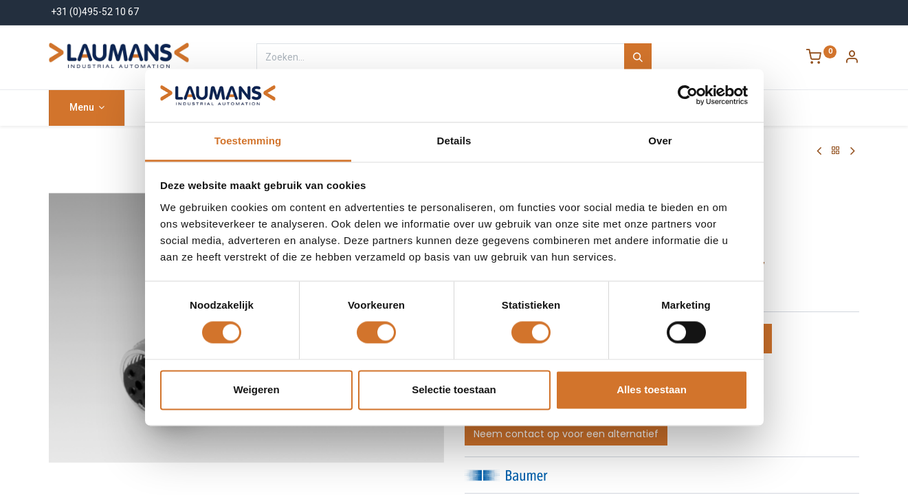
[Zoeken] (638, 57)
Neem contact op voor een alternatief (566, 434)
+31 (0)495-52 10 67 (95, 11)
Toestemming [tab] (248, 140)
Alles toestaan (652, 389)
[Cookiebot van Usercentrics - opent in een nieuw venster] (688, 95)
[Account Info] (851, 58)
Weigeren (256, 389)
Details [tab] (454, 140)
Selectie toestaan (454, 389)
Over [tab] (660, 140)
